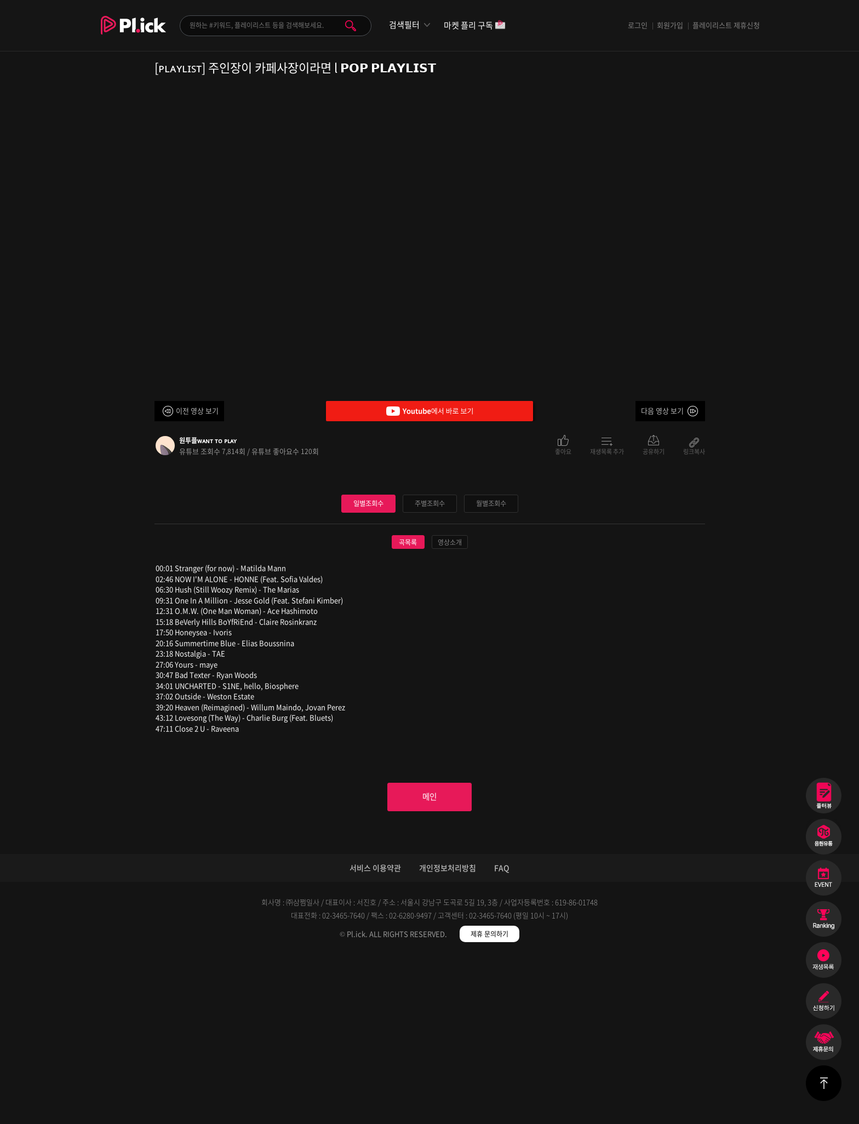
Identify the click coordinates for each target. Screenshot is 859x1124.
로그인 (638, 25)
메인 (429, 963)
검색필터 (404, 25)
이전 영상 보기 (197, 410)
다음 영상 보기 (662, 410)
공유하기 (654, 451)
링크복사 (694, 451)
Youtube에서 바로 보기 (429, 411)
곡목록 (408, 707)
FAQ (501, 1035)
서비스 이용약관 (375, 1035)
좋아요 (563, 451)
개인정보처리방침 (447, 1035)
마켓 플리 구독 (475, 26)
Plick (133, 33)
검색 (351, 26)
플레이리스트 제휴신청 (726, 25)
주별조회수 (429, 668)
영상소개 (450, 707)
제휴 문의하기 (489, 1102)
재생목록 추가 (607, 451)
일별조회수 (368, 668)
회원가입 (670, 25)
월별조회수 (490, 668)
